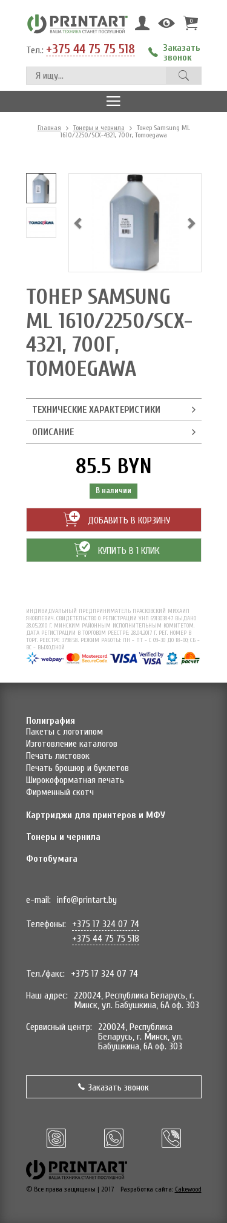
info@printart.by (87, 899)
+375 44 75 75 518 (90, 49)
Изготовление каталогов (71, 743)
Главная (49, 127)
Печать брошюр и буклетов (77, 767)
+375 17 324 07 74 (105, 924)
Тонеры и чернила (99, 127)
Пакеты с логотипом (64, 731)
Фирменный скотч (60, 792)
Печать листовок (58, 755)
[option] (41, 188)
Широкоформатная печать (75, 780)
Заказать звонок (113, 1087)
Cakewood (188, 1189)
